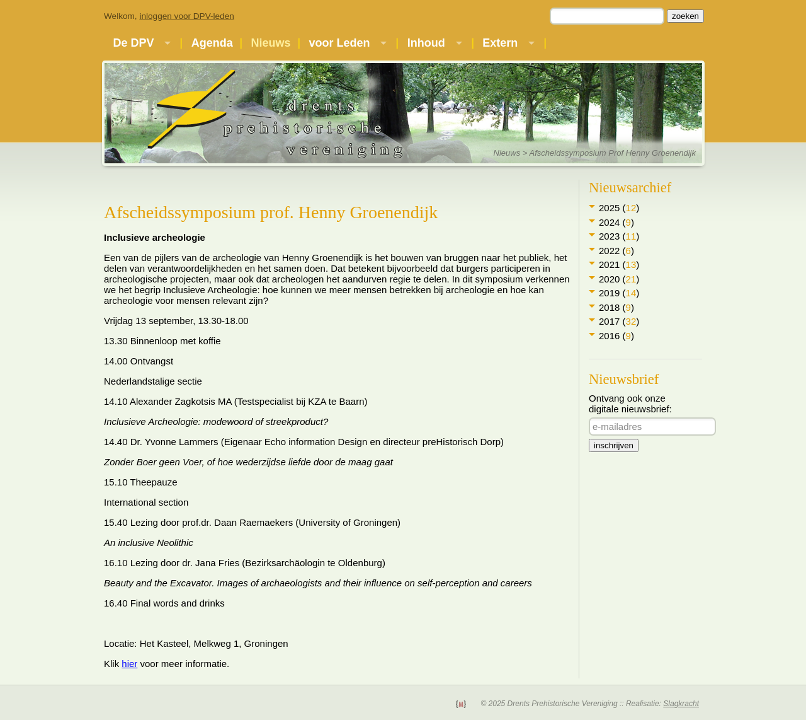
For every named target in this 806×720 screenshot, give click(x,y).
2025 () (619, 207)
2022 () (616, 250)
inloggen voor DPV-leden (186, 16)
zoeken (685, 16)
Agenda (212, 43)
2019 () (619, 292)
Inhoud (426, 43)
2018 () (616, 307)
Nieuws (271, 43)
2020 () (619, 279)
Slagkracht (681, 703)
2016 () (616, 335)
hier (129, 663)
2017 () (619, 321)
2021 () (619, 264)
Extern (500, 43)
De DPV (133, 43)
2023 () (619, 236)
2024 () (616, 222)
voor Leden (339, 43)
